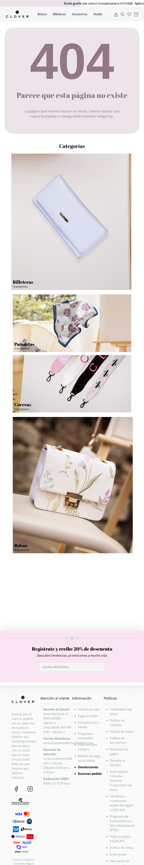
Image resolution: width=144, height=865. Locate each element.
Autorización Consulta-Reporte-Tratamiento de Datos (121, 781)
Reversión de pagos (119, 751)
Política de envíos (122, 731)
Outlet (97, 14)
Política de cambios (117, 722)
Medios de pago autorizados (89, 758)
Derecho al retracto (117, 762)
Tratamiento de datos (121, 711)
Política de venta (121, 848)
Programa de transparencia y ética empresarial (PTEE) (122, 823)
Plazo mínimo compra (87, 747)
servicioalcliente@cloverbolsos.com (68, 743)
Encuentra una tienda (88, 724)
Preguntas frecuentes (85, 736)
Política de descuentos (118, 740)
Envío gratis (118, 854)
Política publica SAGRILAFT (120, 839)
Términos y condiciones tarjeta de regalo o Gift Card (121, 803)
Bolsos (42, 14)
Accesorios (79, 14)
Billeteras (59, 14)
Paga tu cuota (88, 716)
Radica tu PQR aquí (56, 783)
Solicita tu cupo (89, 709)
